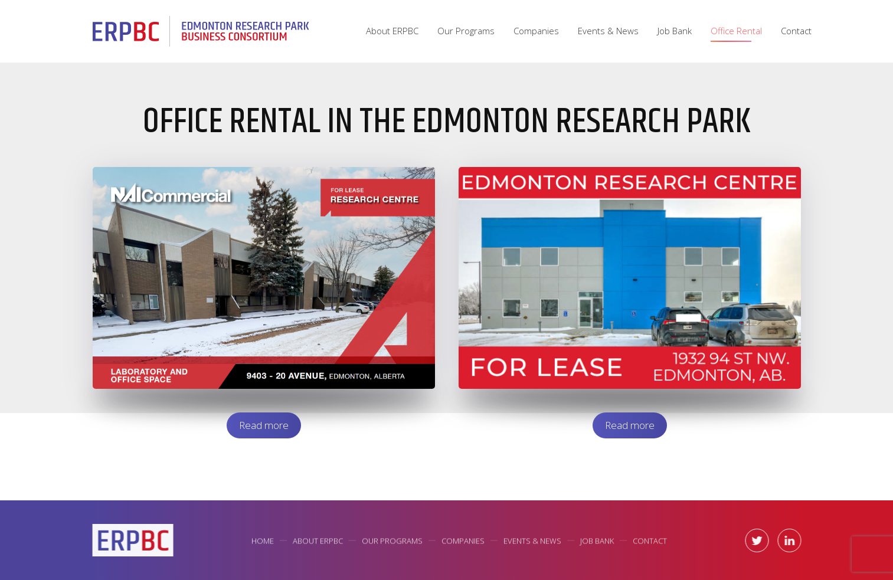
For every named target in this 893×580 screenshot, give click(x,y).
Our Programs (466, 31)
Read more (264, 425)
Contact (796, 31)
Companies (536, 31)
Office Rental (736, 31)
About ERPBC (392, 31)
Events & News (608, 31)
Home (262, 541)
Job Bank (675, 31)
